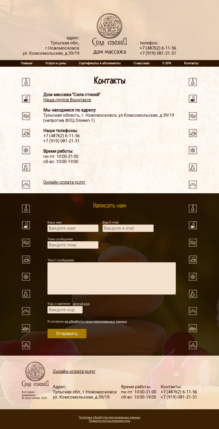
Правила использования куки (109, 421)
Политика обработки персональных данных (109, 417)
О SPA (166, 63)
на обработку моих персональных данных (96, 321)
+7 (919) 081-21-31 (158, 53)
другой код (81, 304)
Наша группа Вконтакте (67, 99)
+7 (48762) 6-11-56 (158, 48)
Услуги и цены (55, 63)
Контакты (191, 63)
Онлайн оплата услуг (64, 182)
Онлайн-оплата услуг (74, 371)
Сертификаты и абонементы (100, 63)
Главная (26, 63)
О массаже (141, 63)
